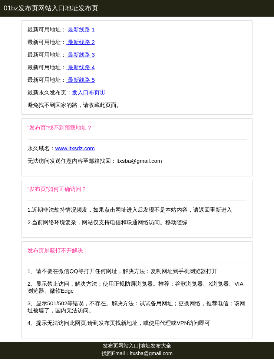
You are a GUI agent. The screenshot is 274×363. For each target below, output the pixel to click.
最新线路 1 (80, 29)
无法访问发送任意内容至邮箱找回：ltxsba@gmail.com (94, 161)
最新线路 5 (80, 80)
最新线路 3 (80, 54)
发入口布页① (88, 92)
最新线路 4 (80, 67)
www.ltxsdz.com (75, 148)
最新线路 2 (80, 42)
